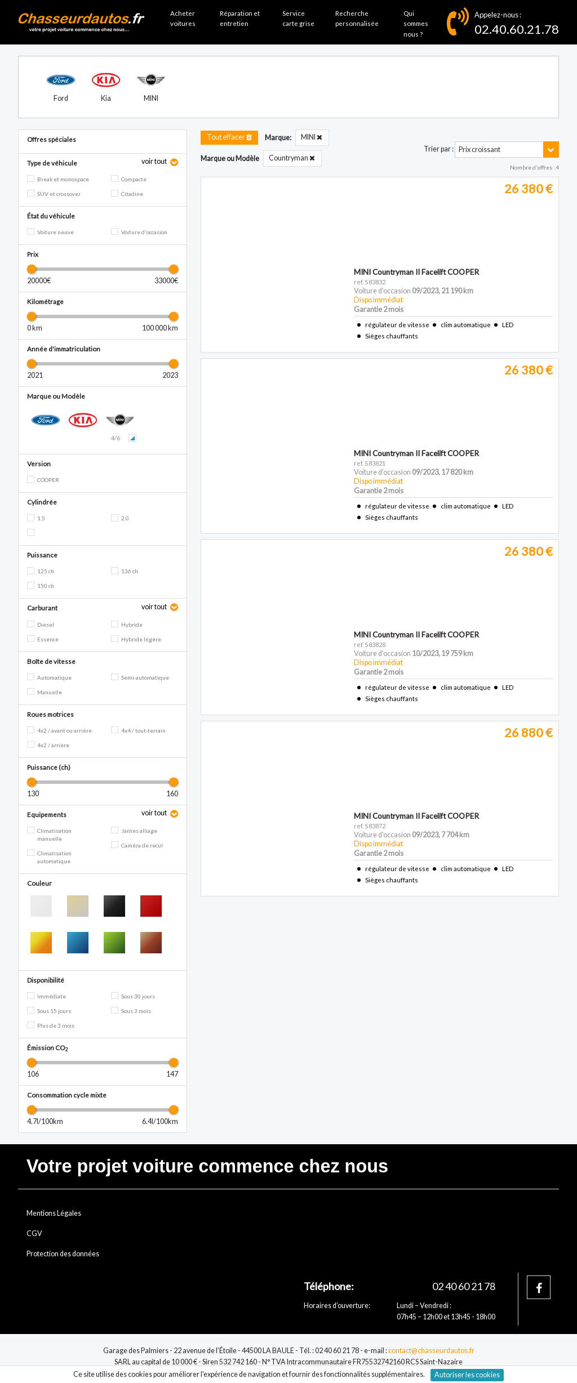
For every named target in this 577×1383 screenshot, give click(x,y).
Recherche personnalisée (357, 18)
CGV (34, 1233)
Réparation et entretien (240, 18)
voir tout (154, 161)
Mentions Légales (53, 1213)
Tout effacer (229, 137)
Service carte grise (298, 18)
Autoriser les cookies (467, 1375)
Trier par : (439, 149)
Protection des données (62, 1254)
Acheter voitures (183, 18)
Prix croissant (479, 149)
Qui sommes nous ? (415, 23)
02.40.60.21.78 (516, 29)
